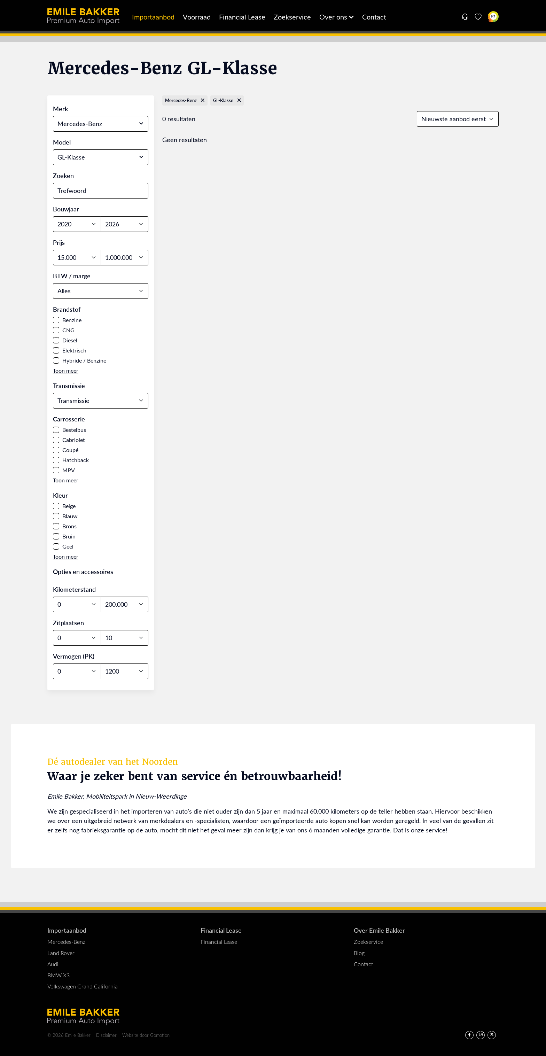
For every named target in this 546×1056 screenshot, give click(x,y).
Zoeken (63, 175)
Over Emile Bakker (379, 930)
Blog (359, 952)
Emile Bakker (83, 16)
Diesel (69, 340)
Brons (69, 526)
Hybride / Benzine (84, 360)
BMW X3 (58, 975)
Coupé (70, 449)
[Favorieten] (478, 17)
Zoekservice (292, 16)
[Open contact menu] (465, 17)
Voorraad (197, 16)
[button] (65, 370)
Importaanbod (153, 16)
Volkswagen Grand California (82, 986)
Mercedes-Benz (66, 941)
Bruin (69, 536)
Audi (52, 964)
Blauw (70, 516)
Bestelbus (74, 429)
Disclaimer (106, 1035)
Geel (67, 546)
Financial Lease (242, 16)
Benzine (71, 320)
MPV (68, 470)
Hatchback (75, 460)
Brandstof (66, 309)
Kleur (60, 495)
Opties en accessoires (83, 571)
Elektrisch (74, 350)
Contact (374, 16)
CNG (68, 330)
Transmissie (69, 385)
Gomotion (160, 1035)
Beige (69, 506)
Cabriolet (73, 439)
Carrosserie (69, 418)
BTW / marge (72, 275)
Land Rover (61, 952)
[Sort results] (458, 119)
